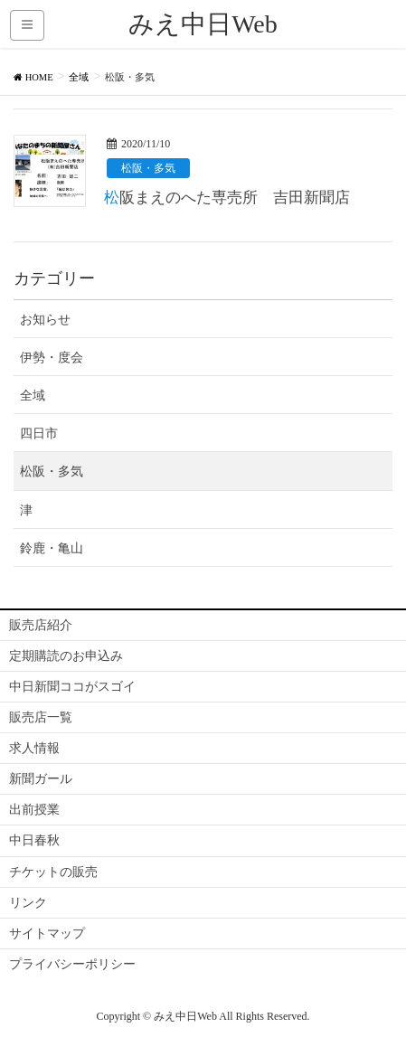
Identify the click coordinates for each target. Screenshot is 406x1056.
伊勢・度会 (51, 357)
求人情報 (34, 748)
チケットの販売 (53, 872)
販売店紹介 (40, 625)
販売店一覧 (40, 717)
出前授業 (34, 809)
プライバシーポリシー (72, 964)
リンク (28, 903)
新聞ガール (40, 779)
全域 (32, 395)
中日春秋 (34, 840)
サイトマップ (47, 933)
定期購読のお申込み (66, 656)
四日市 (39, 433)
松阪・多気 (148, 168)
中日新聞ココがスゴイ (72, 686)
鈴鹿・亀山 (51, 548)
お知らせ (45, 319)
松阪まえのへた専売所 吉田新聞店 (227, 197)
